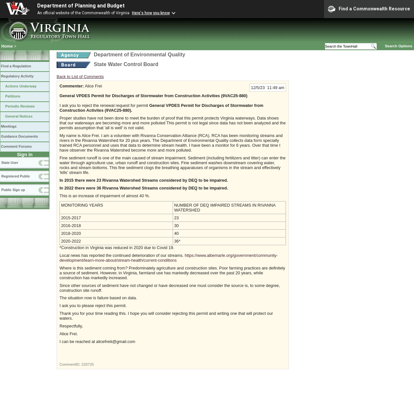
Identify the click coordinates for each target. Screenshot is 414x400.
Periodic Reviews (20, 106)
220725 (88, 364)
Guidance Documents (19, 136)
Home (7, 46)
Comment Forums (16, 146)
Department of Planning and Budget (81, 6)
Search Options (398, 46)
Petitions (12, 96)
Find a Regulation (16, 66)
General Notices (19, 116)
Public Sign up (13, 190)
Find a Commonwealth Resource (369, 9)
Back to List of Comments (80, 76)
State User (9, 163)
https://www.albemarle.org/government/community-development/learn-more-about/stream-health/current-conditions (169, 258)
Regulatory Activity (17, 76)
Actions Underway (21, 86)
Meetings (8, 126)
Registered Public (15, 176)
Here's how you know (151, 13)
